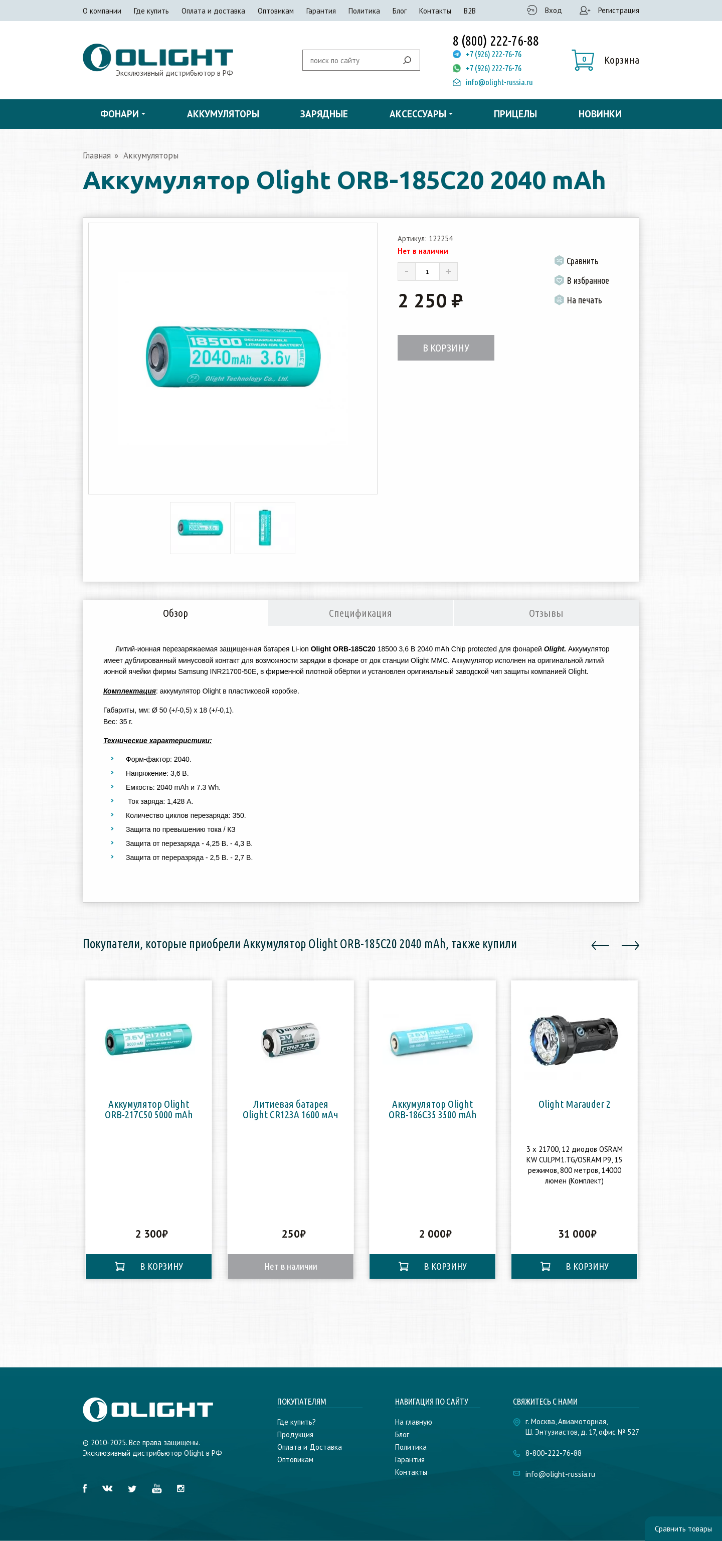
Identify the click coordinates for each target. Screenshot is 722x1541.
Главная (97, 155)
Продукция (295, 1434)
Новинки (600, 114)
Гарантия (321, 11)
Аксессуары (418, 114)
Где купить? (296, 1422)
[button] (605, 60)
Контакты (435, 11)
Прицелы (515, 114)
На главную (413, 1422)
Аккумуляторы (223, 114)
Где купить (151, 11)
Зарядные (324, 114)
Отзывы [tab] (546, 613)
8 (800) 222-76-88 (496, 41)
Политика (364, 11)
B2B (470, 11)
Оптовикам (276, 11)
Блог (400, 11)
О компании (102, 11)
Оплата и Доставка (309, 1447)
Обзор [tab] (175, 613)
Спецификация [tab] (360, 613)
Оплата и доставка (213, 11)
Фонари (119, 114)
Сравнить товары (683, 1528)
